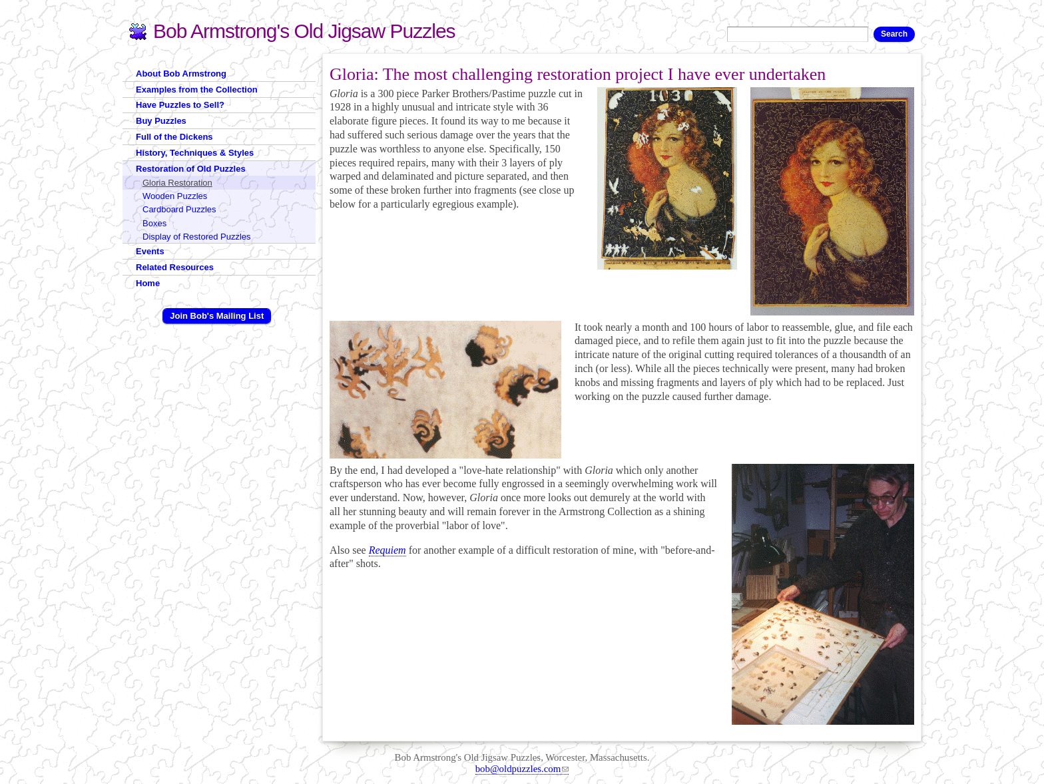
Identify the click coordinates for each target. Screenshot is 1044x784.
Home (148, 283)
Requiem (387, 550)
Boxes (154, 223)
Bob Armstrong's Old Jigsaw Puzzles (304, 31)
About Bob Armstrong (181, 74)
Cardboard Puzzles (179, 209)
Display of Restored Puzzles (196, 237)
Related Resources (175, 267)
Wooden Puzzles (174, 196)
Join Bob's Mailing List (217, 316)
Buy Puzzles (161, 121)
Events (150, 251)
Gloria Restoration (177, 183)
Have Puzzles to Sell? (180, 105)
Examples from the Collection (197, 90)
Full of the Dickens (174, 137)
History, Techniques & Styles (195, 153)
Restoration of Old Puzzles (191, 169)
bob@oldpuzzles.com (522, 768)
